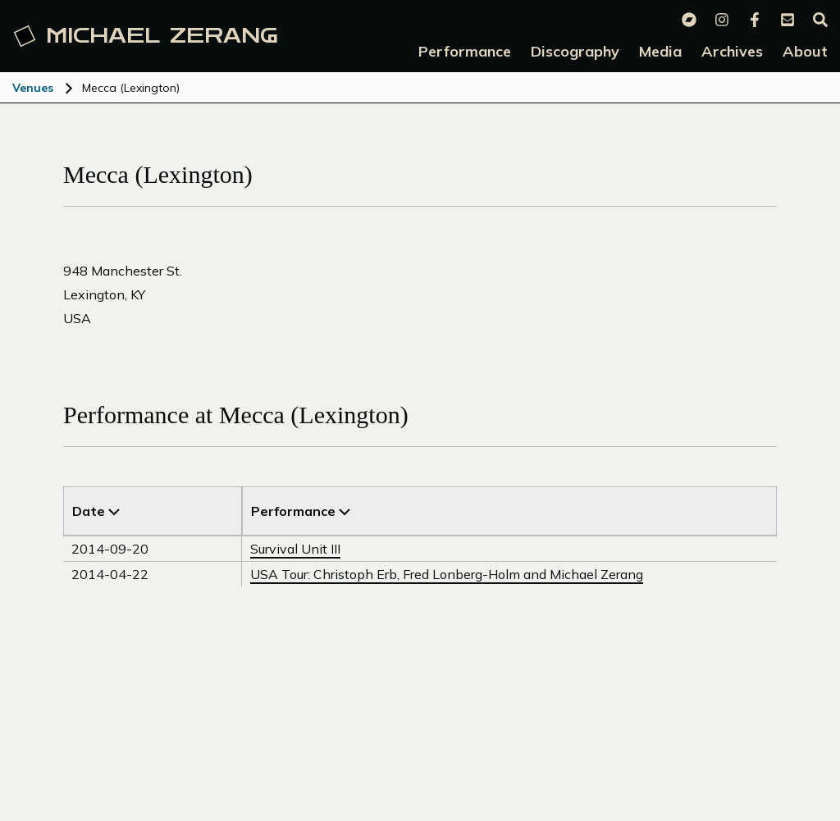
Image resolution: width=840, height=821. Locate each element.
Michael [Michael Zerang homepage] (146, 36)
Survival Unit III (295, 548)
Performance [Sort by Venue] (300, 511)
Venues (32, 87)
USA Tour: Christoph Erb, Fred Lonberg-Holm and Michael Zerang (446, 574)
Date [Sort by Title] (96, 511)
